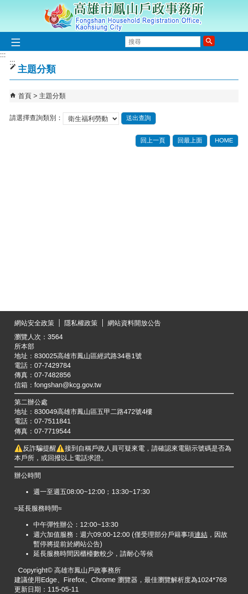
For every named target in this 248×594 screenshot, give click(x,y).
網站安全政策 (34, 323)
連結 (201, 534)
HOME (224, 140)
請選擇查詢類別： (36, 117)
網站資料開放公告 (134, 323)
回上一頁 (152, 140)
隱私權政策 (81, 323)
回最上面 (190, 140)
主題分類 (52, 96)
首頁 (24, 96)
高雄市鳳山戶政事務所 (124, 16)
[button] (209, 41)
